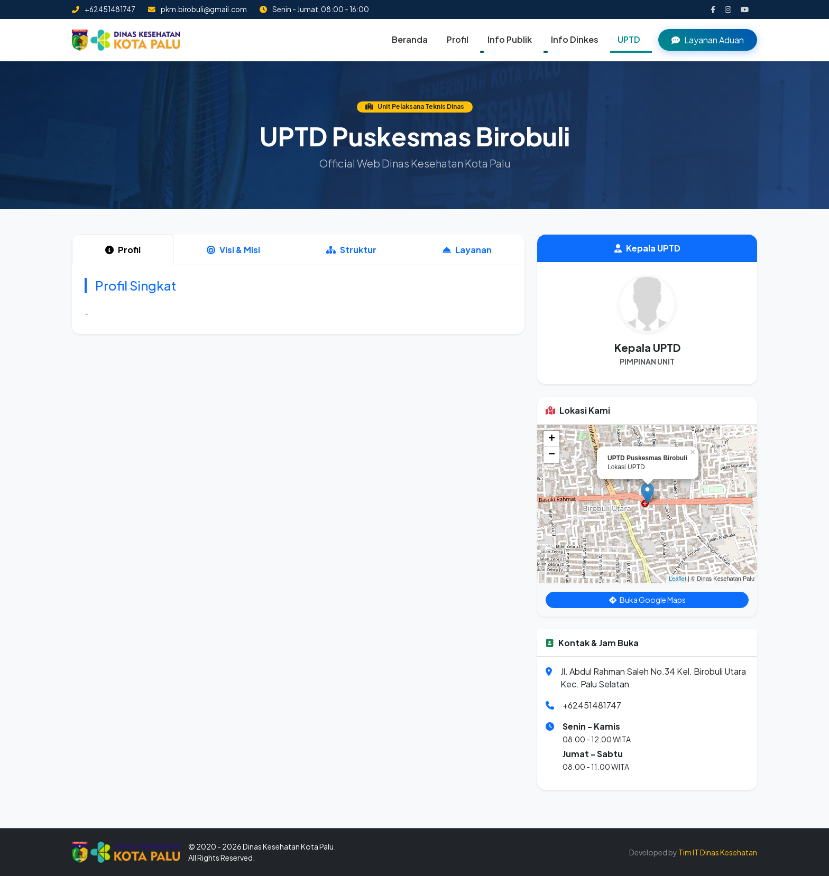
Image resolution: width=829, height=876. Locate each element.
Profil (457, 39)
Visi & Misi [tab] (233, 249)
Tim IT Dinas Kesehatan (717, 852)
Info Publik (509, 39)
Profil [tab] (123, 249)
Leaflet (677, 578)
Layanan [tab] (467, 249)
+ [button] (551, 439)
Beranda (410, 39)
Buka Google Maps (647, 599)
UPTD (629, 39)
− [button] (551, 455)
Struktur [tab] (351, 249)
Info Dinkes (574, 39)
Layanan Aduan (707, 39)
